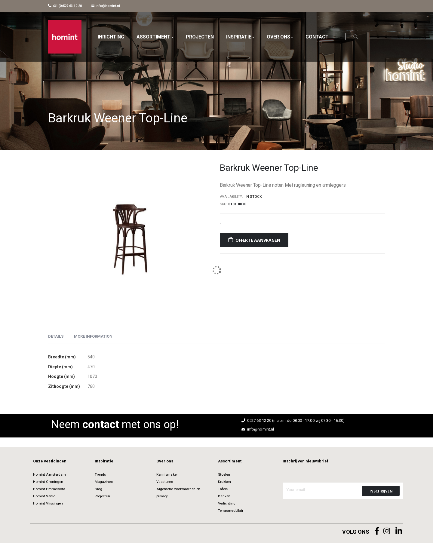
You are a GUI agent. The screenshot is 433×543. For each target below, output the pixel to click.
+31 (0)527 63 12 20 (65, 6)
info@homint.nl (105, 6)
